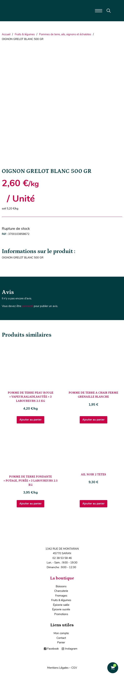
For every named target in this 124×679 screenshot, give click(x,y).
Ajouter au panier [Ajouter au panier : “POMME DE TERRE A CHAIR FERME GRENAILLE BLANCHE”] (93, 419)
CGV (74, 668)
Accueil (6, 34)
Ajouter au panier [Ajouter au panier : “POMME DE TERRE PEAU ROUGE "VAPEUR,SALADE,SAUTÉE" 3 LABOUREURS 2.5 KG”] (30, 419)
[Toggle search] (109, 10)
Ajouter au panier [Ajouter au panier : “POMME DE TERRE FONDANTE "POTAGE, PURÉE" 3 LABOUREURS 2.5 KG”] (30, 503)
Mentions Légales (57, 668)
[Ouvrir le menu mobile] (98, 10)
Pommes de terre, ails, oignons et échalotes (65, 34)
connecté (27, 306)
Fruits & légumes (25, 34)
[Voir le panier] (113, 667)
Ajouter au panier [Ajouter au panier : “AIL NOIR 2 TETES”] (93, 503)
